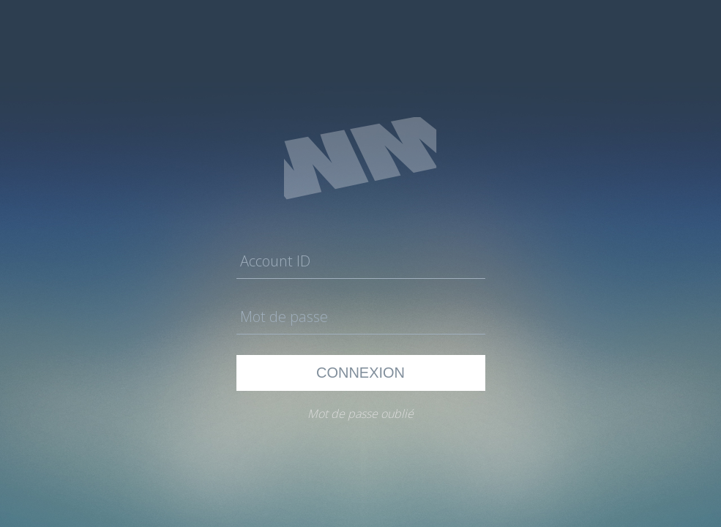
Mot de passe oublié (360, 413)
